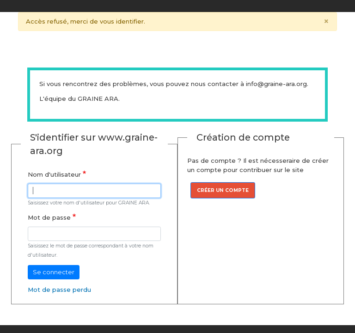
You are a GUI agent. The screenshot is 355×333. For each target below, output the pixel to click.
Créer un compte (223, 190)
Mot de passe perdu (59, 289)
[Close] (326, 21)
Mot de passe (49, 217)
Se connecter (53, 272)
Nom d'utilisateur (54, 174)
